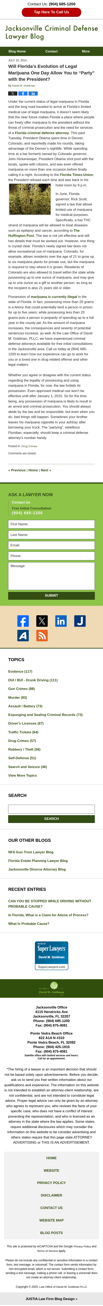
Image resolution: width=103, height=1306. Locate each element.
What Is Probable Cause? (29, 924)
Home (33, 470)
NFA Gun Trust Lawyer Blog (31, 852)
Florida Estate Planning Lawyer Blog (38, 861)
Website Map (51, 1222)
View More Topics (22, 776)
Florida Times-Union (76, 175)
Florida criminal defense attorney (42, 133)
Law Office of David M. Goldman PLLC (63, 1287)
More (86, 51)
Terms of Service (47, 1252)
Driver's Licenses (26, 723)
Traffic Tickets (23, 732)
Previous (17, 470)
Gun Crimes (21, 689)
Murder (17, 697)
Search (51, 819)
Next (46, 470)
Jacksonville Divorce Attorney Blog (37, 870)
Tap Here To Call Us (51, 12)
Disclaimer (51, 1197)
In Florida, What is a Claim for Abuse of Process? (48, 915)
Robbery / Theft (24, 750)
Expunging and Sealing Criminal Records (45, 715)
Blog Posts (51, 1234)
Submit (51, 595)
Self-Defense (22, 758)
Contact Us (51, 1209)
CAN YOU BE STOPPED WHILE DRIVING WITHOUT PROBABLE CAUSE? (50, 904)
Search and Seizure (27, 767)
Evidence (20, 671)
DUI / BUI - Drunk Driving (33, 680)
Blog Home (17, 51)
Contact (51, 51)
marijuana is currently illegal (54, 297)
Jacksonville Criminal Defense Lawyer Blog (51, 32)
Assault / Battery (25, 706)
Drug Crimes (29, 446)
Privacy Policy (51, 1184)
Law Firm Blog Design (50, 1300)
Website (51, 1171)
